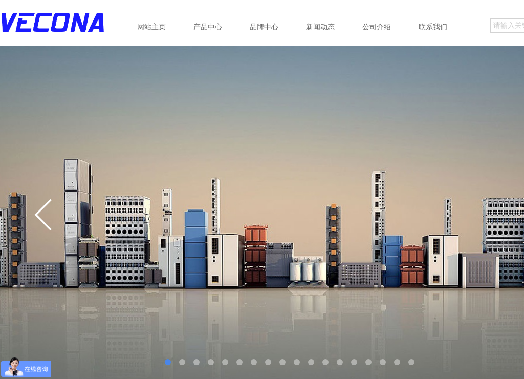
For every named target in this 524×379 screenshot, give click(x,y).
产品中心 (207, 27)
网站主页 (151, 27)
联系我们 (433, 27)
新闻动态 (320, 27)
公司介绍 (376, 27)
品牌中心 (264, 27)
